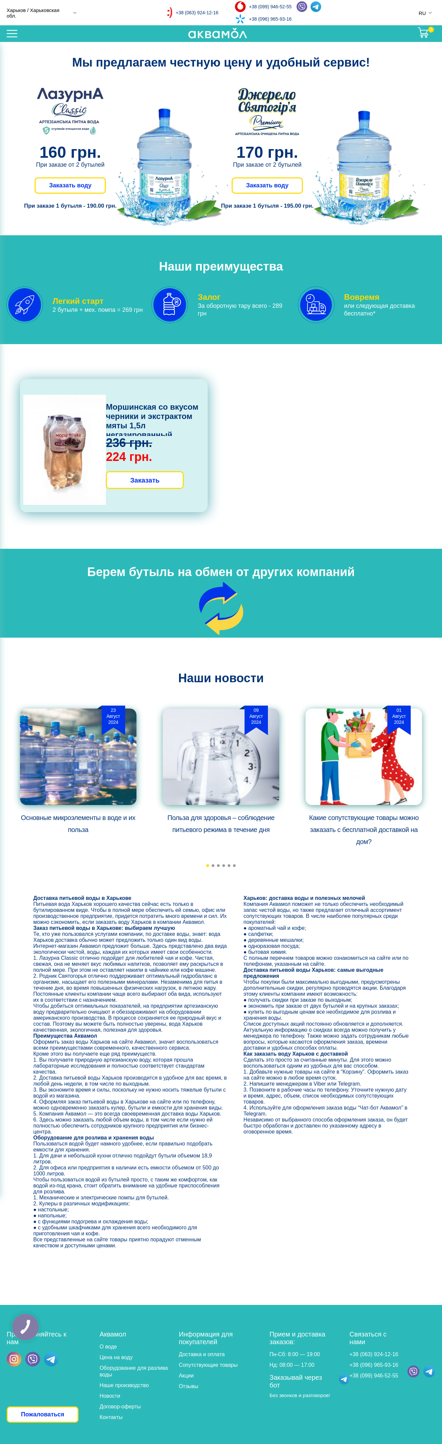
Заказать (144, 480)
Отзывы (188, 1386)
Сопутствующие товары (208, 1365)
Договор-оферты (120, 1406)
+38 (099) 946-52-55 (270, 6)
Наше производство (124, 1385)
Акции (186, 1375)
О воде (108, 1346)
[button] (207, 865)
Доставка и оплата (202, 1354)
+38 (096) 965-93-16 (270, 19)
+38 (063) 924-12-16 (197, 12)
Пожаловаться (42, 1414)
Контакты (111, 1417)
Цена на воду (116, 1357)
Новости (110, 1396)
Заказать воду (70, 185)
